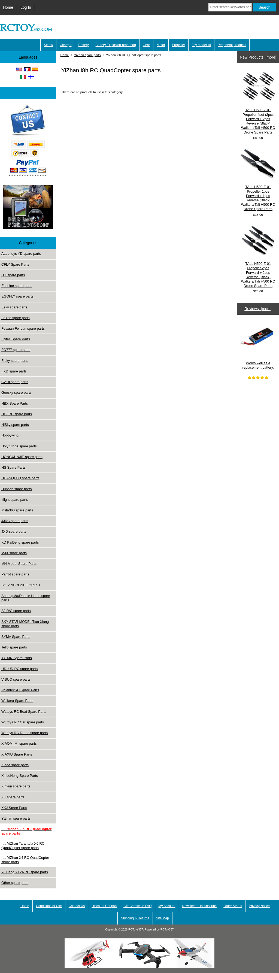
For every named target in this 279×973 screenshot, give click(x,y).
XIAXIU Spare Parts (16, 754)
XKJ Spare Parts (14, 808)
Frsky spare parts (14, 361)
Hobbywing (10, 435)
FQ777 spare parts (15, 350)
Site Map (162, 918)
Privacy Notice (259, 906)
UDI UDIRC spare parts (19, 669)
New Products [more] (258, 57)
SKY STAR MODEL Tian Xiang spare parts (25, 624)
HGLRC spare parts (16, 414)
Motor (161, 45)
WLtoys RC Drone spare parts (24, 733)
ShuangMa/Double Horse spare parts (25, 598)
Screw (48, 45)
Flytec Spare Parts (15, 339)
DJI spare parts (13, 275)
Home (8, 7)
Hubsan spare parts (16, 489)
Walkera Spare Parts (17, 701)
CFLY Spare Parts (15, 264)
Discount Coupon (104, 906)
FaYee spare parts (15, 318)
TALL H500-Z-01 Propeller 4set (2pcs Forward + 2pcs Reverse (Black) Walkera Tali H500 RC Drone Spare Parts (258, 102)
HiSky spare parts (15, 425)
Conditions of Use (49, 906)
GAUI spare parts (14, 382)
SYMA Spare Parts (15, 637)
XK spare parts (12, 797)
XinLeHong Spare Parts (19, 776)
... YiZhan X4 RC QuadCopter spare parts (25, 860)
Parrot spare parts (15, 574)
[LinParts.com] (139, 967)
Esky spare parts (14, 307)
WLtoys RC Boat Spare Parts (23, 712)
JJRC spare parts (14, 521)
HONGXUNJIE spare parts (22, 457)
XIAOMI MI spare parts (19, 743)
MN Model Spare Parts (19, 564)
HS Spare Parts (13, 467)
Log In (25, 7)
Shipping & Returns (135, 918)
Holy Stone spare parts (19, 446)
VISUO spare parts (16, 679)
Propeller (178, 45)
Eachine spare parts (16, 286)
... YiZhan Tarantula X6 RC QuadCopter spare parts (22, 845)
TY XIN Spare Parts (16, 658)
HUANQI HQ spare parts (20, 478)
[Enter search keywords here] (230, 7)
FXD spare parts (14, 371)
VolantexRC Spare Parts (20, 690)
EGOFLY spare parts (17, 296)
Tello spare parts (14, 647)
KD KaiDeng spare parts (20, 542)
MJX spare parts (14, 553)
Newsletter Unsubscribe (199, 906)
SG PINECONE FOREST (21, 585)
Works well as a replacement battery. (258, 344)
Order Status (232, 906)
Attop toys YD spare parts (21, 253)
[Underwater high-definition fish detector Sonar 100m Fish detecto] (28, 207)
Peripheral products (232, 45)
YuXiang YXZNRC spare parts (24, 872)
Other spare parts (14, 883)
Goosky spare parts (16, 392)
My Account (167, 906)
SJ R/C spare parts (16, 611)
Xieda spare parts (15, 765)
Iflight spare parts (14, 500)
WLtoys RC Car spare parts (22, 722)
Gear (146, 45)
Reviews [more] (258, 309)
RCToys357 (135, 929)
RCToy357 (167, 929)
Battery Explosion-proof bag (116, 45)
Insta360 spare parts (17, 510)
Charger (65, 45)
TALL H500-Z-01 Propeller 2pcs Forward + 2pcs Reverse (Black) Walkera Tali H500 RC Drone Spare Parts (258, 256)
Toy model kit (201, 45)
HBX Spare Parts (14, 403)
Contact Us (77, 906)
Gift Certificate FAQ (137, 906)
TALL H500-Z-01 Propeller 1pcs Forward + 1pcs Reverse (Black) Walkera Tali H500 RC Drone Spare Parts (258, 179)
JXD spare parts (13, 531)
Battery (83, 45)
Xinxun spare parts (15, 786)
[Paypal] (28, 141)
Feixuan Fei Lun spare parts (23, 328)
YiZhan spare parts (87, 55)
